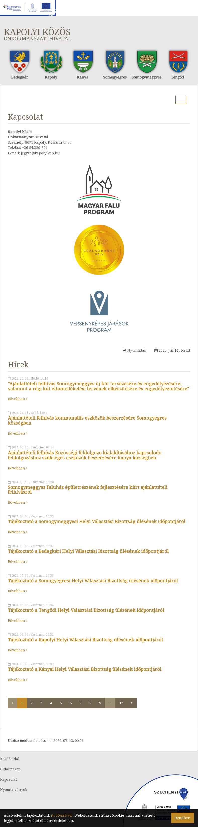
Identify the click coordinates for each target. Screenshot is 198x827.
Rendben (182, 817)
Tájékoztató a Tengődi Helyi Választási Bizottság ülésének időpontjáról (86, 610)
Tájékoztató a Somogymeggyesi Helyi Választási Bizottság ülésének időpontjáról (96, 521)
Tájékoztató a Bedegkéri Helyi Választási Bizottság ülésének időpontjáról (88, 551)
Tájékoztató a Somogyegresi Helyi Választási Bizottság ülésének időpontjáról (93, 581)
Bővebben (17, 398)
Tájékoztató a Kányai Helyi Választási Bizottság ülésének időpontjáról (84, 669)
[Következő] (132, 703)
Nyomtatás (134, 350)
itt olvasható (62, 815)
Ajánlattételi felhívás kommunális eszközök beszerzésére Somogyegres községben (87, 420)
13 (121, 703)
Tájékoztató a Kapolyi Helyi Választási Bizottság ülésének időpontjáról (85, 640)
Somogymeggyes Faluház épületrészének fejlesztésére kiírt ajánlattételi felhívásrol (87, 489)
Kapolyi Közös (99, 34)
